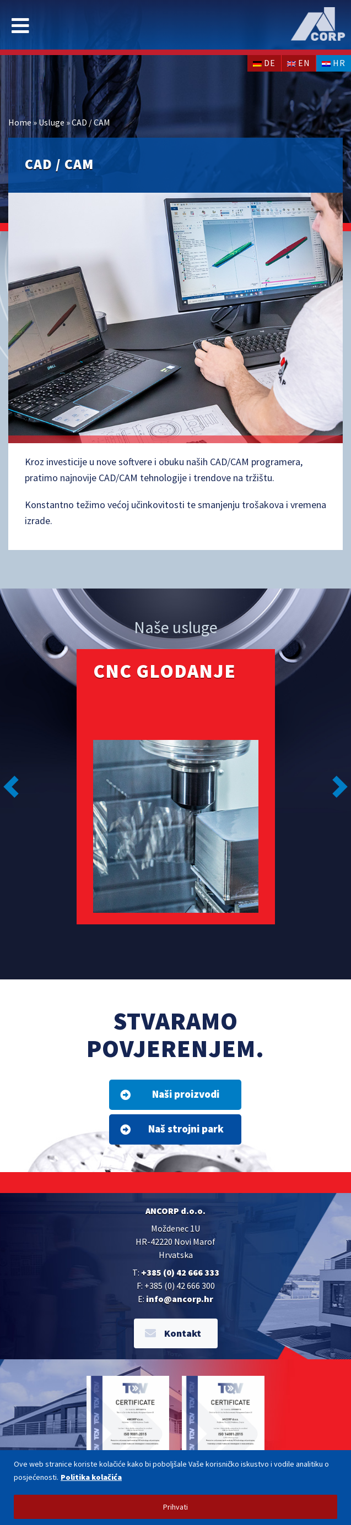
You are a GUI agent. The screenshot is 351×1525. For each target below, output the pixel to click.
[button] (11, 786)
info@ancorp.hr (179, 1298)
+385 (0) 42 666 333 (180, 1272)
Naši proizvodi (169, 1094)
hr (333, 62)
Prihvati (175, 1507)
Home (19, 122)
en (298, 62)
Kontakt (173, 1333)
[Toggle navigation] (20, 26)
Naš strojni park (172, 1128)
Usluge (51, 122)
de (264, 62)
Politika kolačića (91, 1477)
